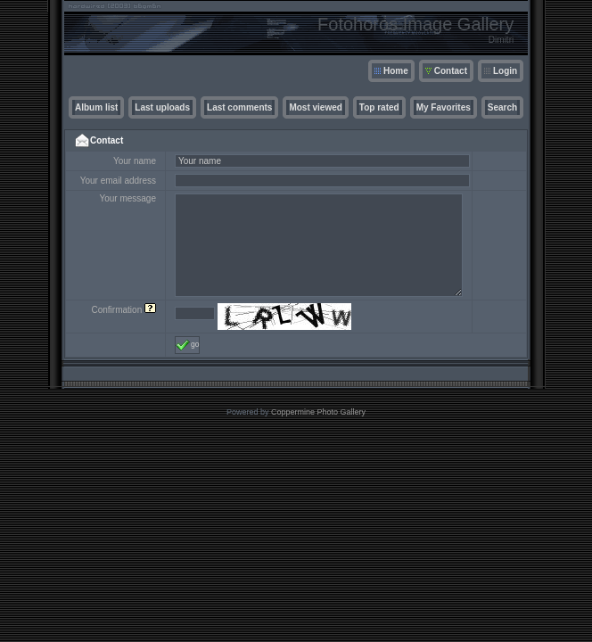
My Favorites (443, 107)
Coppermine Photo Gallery (318, 411)
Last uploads (162, 107)
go (187, 345)
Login (505, 71)
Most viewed (315, 107)
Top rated (379, 107)
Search (502, 107)
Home (395, 71)
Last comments (239, 107)
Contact (450, 71)
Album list (96, 107)
